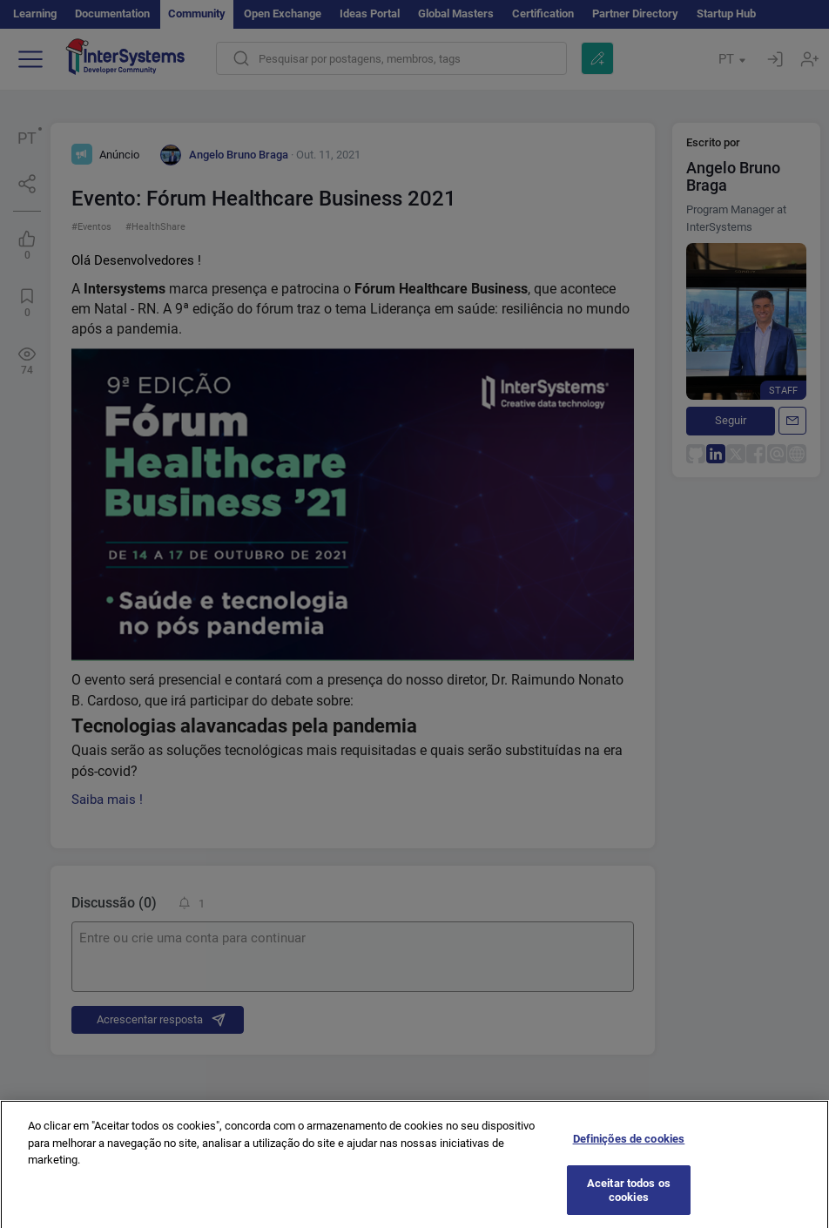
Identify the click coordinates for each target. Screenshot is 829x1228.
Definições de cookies (629, 1146)
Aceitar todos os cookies (629, 1197)
